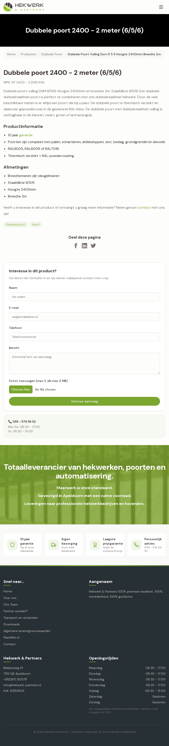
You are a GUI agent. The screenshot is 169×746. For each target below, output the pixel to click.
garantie (26, 135)
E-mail (13, 308)
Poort (35, 224)
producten (28, 54)
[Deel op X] (93, 245)
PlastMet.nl (11, 637)
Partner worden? (16, 611)
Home (11, 54)
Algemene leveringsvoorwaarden (27, 631)
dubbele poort (51, 54)
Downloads (12, 624)
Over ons (10, 598)
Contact (10, 644)
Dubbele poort (15, 224)
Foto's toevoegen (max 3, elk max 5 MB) (38, 381)
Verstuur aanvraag (84, 401)
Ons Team (11, 604)
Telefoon (15, 328)
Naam (13, 288)
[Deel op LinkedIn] (84, 245)
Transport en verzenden (21, 618)
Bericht (14, 348)
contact (144, 207)
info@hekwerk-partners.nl (22, 685)
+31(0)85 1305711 (15, 679)
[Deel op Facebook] (75, 245)
